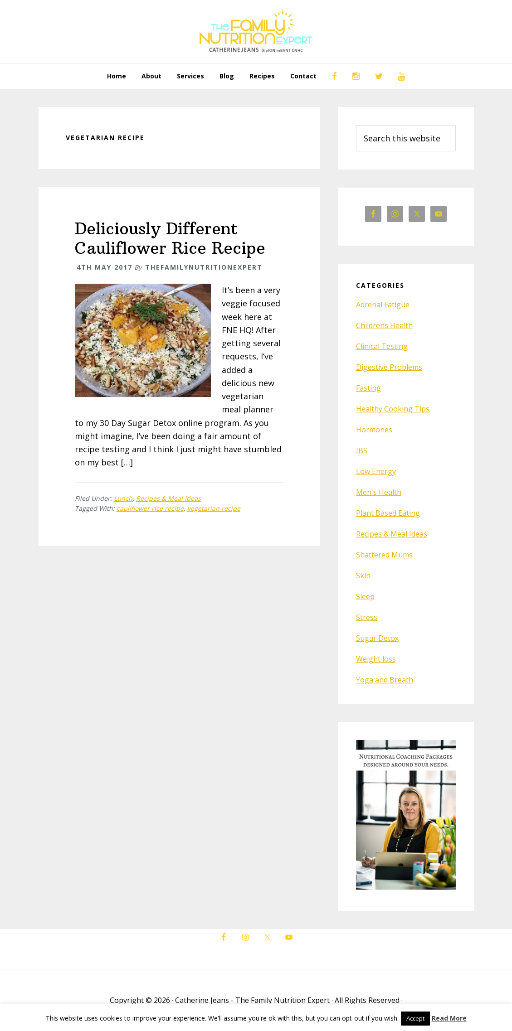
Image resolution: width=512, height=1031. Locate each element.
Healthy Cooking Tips (392, 409)
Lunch (123, 498)
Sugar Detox (377, 638)
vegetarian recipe (213, 508)
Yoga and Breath (384, 680)
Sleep (365, 596)
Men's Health (378, 492)
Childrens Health (384, 325)
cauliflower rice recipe (150, 508)
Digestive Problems (389, 367)
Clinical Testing (382, 346)
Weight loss (376, 659)
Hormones (374, 430)
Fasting (368, 388)
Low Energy (376, 471)
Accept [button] (415, 1018)
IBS (361, 450)
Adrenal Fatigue (383, 305)
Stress (366, 617)
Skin (363, 576)
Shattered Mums (384, 555)
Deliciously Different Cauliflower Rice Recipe (170, 238)
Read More (449, 1018)
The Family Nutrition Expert (256, 31)
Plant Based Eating (388, 513)
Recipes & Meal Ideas (168, 498)
